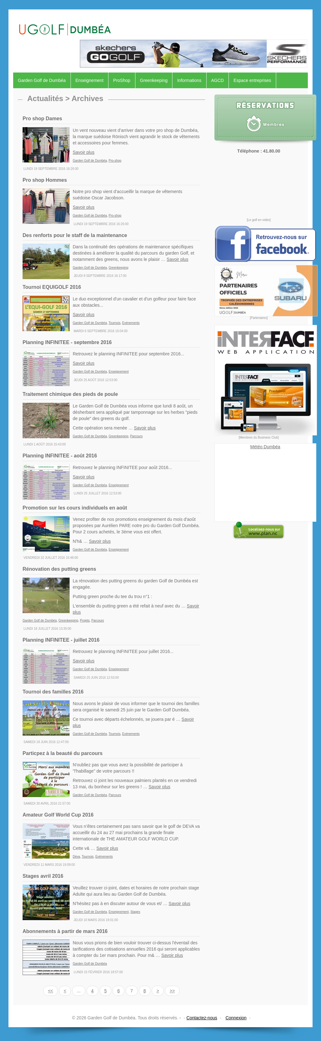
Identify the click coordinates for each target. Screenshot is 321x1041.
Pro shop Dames (42, 118)
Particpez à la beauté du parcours (63, 753)
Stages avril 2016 (43, 876)
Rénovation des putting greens (59, 569)
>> (172, 990)
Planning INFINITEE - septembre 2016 (67, 342)
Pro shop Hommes (45, 180)
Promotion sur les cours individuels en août (75, 507)
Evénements (131, 323)
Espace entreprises (252, 80)
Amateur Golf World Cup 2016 (58, 814)
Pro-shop (115, 160)
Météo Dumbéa (265, 446)
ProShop (121, 80)
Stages (135, 912)
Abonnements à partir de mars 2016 (65, 931)
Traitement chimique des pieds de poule (70, 394)
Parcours (136, 436)
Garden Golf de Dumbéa (42, 80)
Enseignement (90, 80)
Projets (85, 620)
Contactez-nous (202, 1017)
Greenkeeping (154, 80)
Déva (76, 856)
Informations (189, 80)
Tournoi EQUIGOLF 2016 (52, 287)
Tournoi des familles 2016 (53, 691)
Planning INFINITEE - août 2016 (60, 455)
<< (50, 990)
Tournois (114, 323)
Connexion (235, 1017)
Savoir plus (83, 152)
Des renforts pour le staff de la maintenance (75, 235)
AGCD (217, 80)
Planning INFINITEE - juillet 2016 (61, 640)
